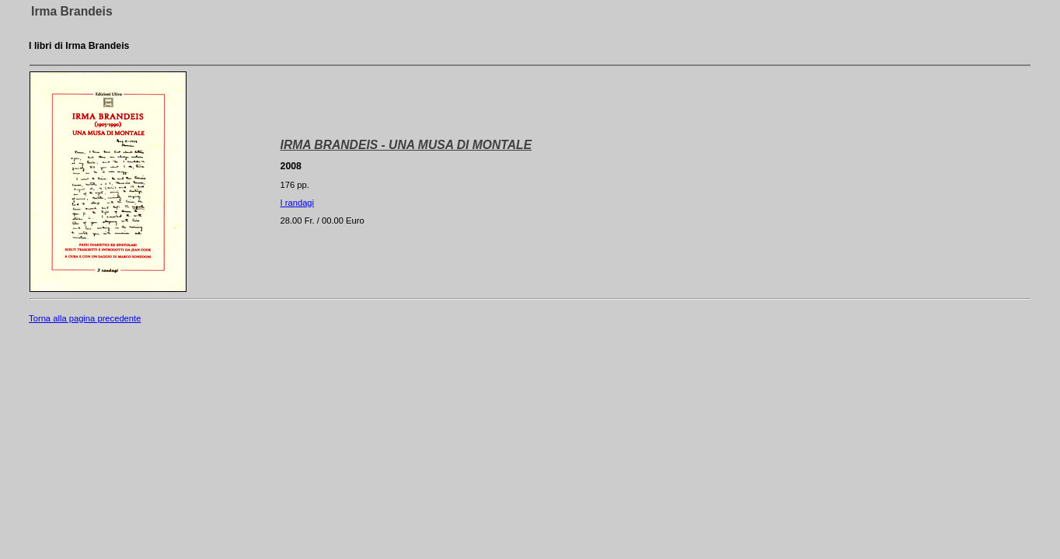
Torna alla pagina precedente (85, 318)
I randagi (298, 202)
